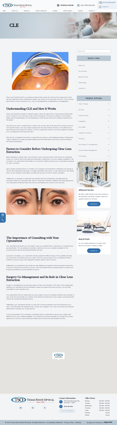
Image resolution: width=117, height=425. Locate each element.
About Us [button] (15, 10)
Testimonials (82, 82)
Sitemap (78, 422)
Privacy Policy (69, 422)
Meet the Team (83, 77)
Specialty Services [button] (41, 10)
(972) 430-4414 (68, 406)
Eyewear (55, 10)
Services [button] (26, 10)
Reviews (80, 10)
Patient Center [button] (67, 10)
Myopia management (107, 3)
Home (4, 10)
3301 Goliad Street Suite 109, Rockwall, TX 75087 (72, 401)
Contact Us (92, 10)
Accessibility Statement (54, 422)
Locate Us (103, 7)
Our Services (82, 71)
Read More (93, 204)
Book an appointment (67, 411)
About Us (81, 65)
